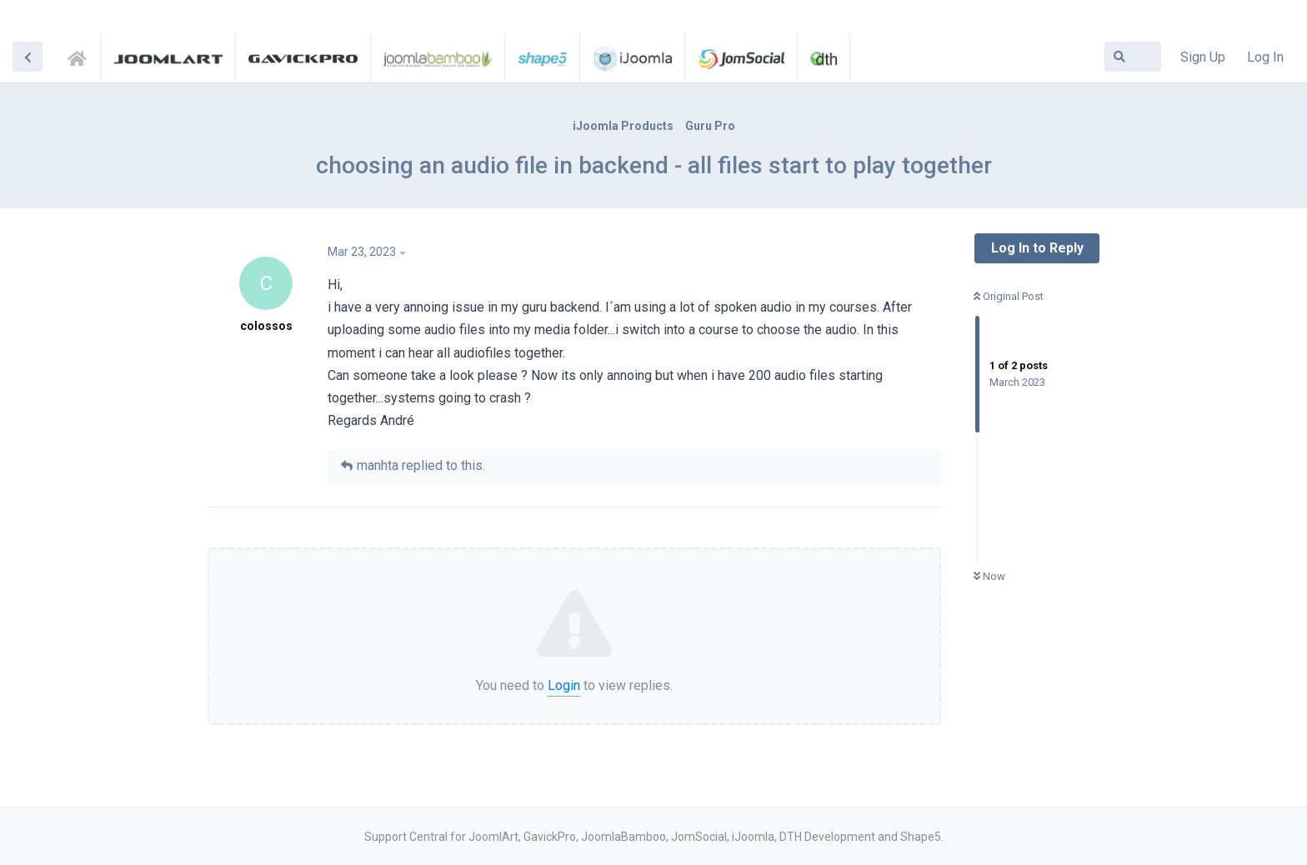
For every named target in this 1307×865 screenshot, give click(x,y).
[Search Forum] (1132, 57)
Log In (1265, 57)
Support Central (82, 56)
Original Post (1009, 296)
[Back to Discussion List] (28, 57)
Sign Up (1202, 57)
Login (564, 685)
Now (989, 576)
